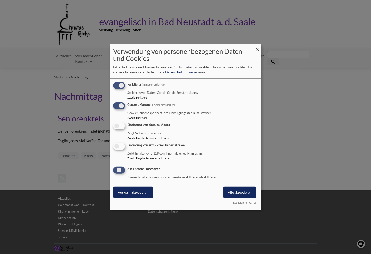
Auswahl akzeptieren (133, 192)
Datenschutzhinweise (181, 72)
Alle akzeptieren (240, 192)
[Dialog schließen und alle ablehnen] (257, 47)
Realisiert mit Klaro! (244, 202)
